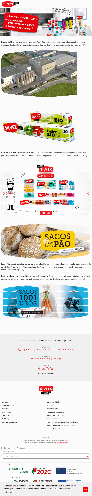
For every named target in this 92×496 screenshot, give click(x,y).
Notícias (50, 405)
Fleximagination (8, 405)
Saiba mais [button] (9, 492)
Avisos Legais (52, 419)
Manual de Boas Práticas (56, 429)
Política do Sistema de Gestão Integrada (62, 425)
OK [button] (85, 489)
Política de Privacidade (55, 415)
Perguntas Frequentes (55, 412)
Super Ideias (6, 412)
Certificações (7, 419)
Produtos (5, 409)
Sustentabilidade (53, 402)
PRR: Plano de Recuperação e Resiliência (62, 422)
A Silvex (5, 402)
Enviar (86, 456)
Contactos (5, 415)
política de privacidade (61, 442)
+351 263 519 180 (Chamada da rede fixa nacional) (48, 349)
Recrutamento (52, 409)
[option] (46, 22)
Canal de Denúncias (9, 422)
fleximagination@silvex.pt (48, 358)
